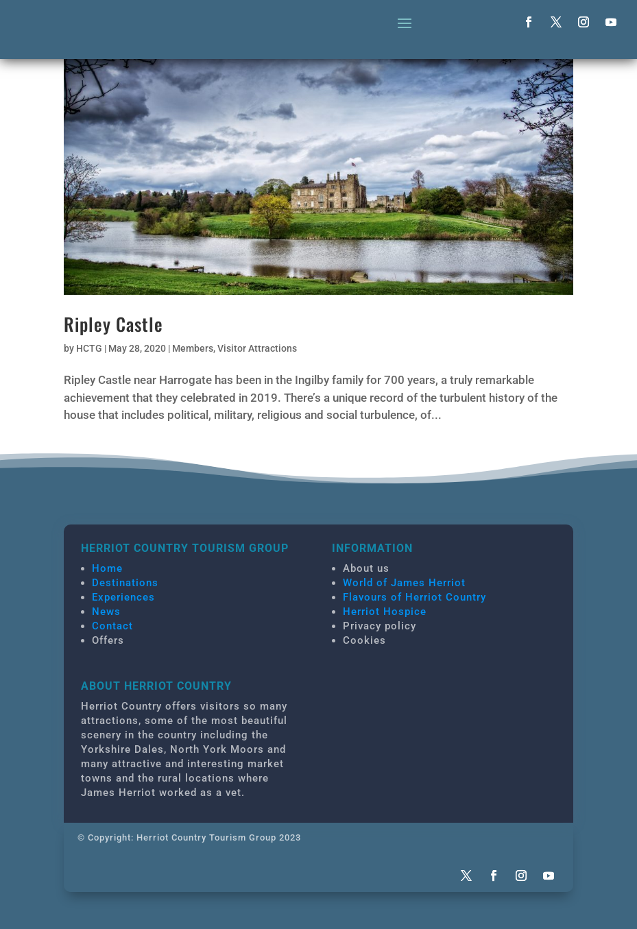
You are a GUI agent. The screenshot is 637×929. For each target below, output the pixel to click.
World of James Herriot (404, 583)
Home (107, 568)
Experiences (123, 597)
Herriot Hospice (384, 611)
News (106, 611)
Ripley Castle (113, 324)
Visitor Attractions (257, 348)
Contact (112, 626)
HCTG (89, 348)
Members (192, 348)
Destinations (125, 583)
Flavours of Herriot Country (414, 597)
